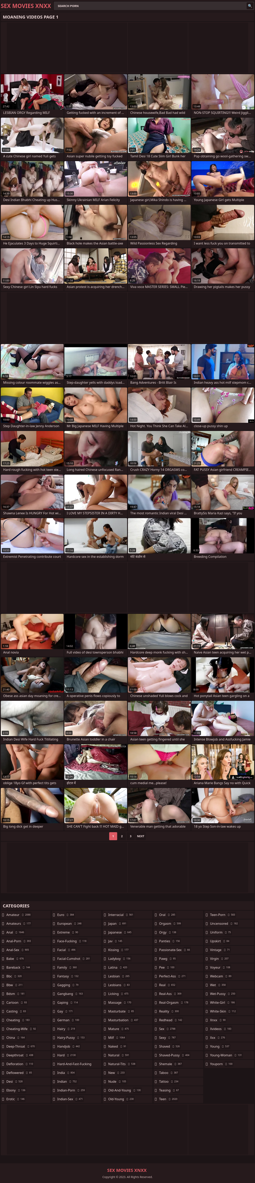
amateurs (19, 924)
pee (167, 967)
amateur (18, 915)
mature (119, 1029)
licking (118, 994)
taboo (169, 1073)
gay (65, 1011)
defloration (20, 1064)
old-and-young (125, 1090)
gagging (68, 985)
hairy (66, 1029)
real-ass (170, 994)
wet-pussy (223, 994)
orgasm (170, 924)
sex (168, 1029)
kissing (118, 950)
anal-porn (19, 941)
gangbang (70, 994)
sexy (168, 1038)
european (69, 924)
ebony (16, 1090)
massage (120, 1003)
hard (67, 1055)
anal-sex (18, 950)
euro (66, 915)
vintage (220, 950)
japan (117, 924)
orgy (168, 932)
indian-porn (71, 1090)
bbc (14, 976)
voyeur (220, 967)
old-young (121, 1099)
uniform (221, 932)
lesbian (119, 976)
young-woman (226, 1055)
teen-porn (223, 915)
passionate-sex (175, 950)
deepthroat (20, 1055)
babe (15, 959)
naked (117, 1046)
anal (15, 932)
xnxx (218, 1020)
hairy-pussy (71, 1038)
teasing (169, 1090)
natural (119, 1055)
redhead (171, 1020)
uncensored (224, 924)
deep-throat (21, 1046)
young (220, 1046)
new (117, 1073)
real (167, 985)
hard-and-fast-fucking (74, 1065)
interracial (121, 915)
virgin (220, 959)
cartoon (17, 1003)
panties (170, 941)
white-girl (223, 1003)
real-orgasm (174, 1003)
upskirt (220, 941)
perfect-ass (173, 976)
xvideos (221, 1029)
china (16, 1038)
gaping (68, 1003)
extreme (68, 932)
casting (16, 1011)
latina (118, 967)
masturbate (121, 1011)
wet (218, 985)
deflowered (19, 1073)
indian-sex (70, 1099)
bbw (15, 985)
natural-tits (122, 1064)
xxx (218, 1038)
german (68, 1020)
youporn (221, 1064)
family (67, 967)
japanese (120, 932)
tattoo (169, 1081)
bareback (18, 967)
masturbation (123, 1020)
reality (169, 1011)
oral (167, 915)
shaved (170, 1046)
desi (15, 1081)
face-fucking (72, 941)
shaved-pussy (174, 1055)
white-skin (223, 1011)
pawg (168, 959)
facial (66, 950)
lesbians (119, 985)
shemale (171, 1064)
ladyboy (119, 959)
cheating (18, 1020)
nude (117, 1081)
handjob (69, 1046)
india (66, 1073)
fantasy (68, 976)
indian (67, 1081)
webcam (221, 976)
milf (117, 1038)
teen (168, 1099)
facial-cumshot (74, 959)
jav (115, 941)
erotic (16, 1099)
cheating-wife (21, 1029)
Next (140, 836)
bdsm (16, 994)
